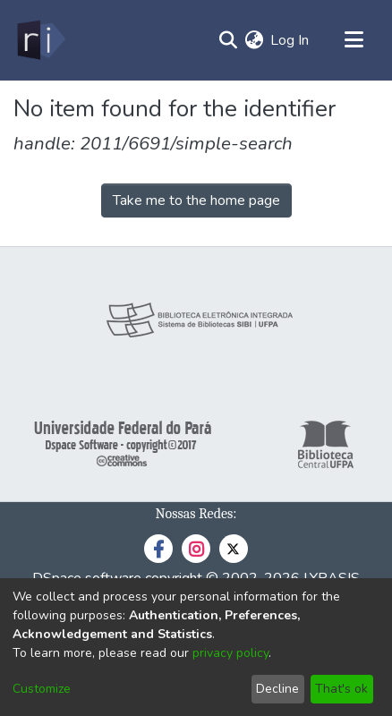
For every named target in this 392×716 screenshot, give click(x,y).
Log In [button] (290, 40)
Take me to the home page (196, 200)
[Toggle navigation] (353, 40)
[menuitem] (254, 40)
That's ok (341, 688)
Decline (277, 688)
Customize (42, 688)
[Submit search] (228, 40)
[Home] (39, 40)
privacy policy (230, 652)
